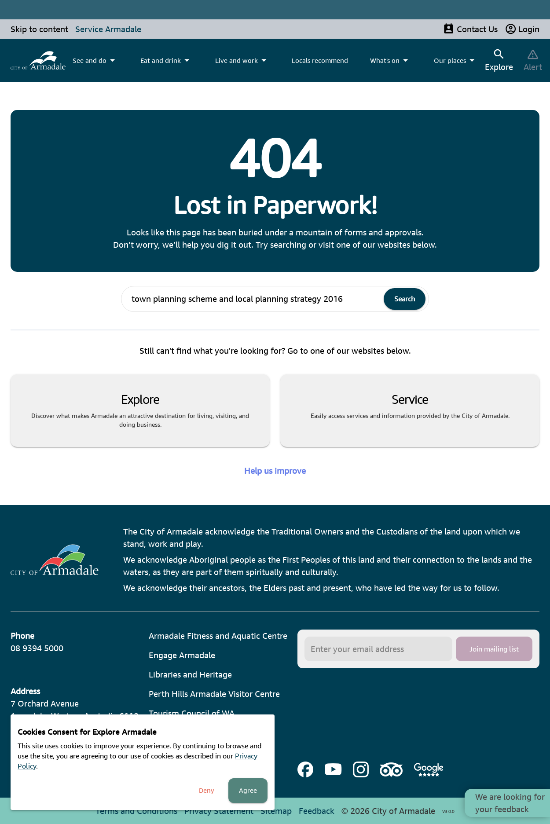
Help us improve (275, 471)
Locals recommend (320, 60)
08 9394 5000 (37, 648)
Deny (206, 790)
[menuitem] (38, 60)
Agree (248, 790)
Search (404, 298)
